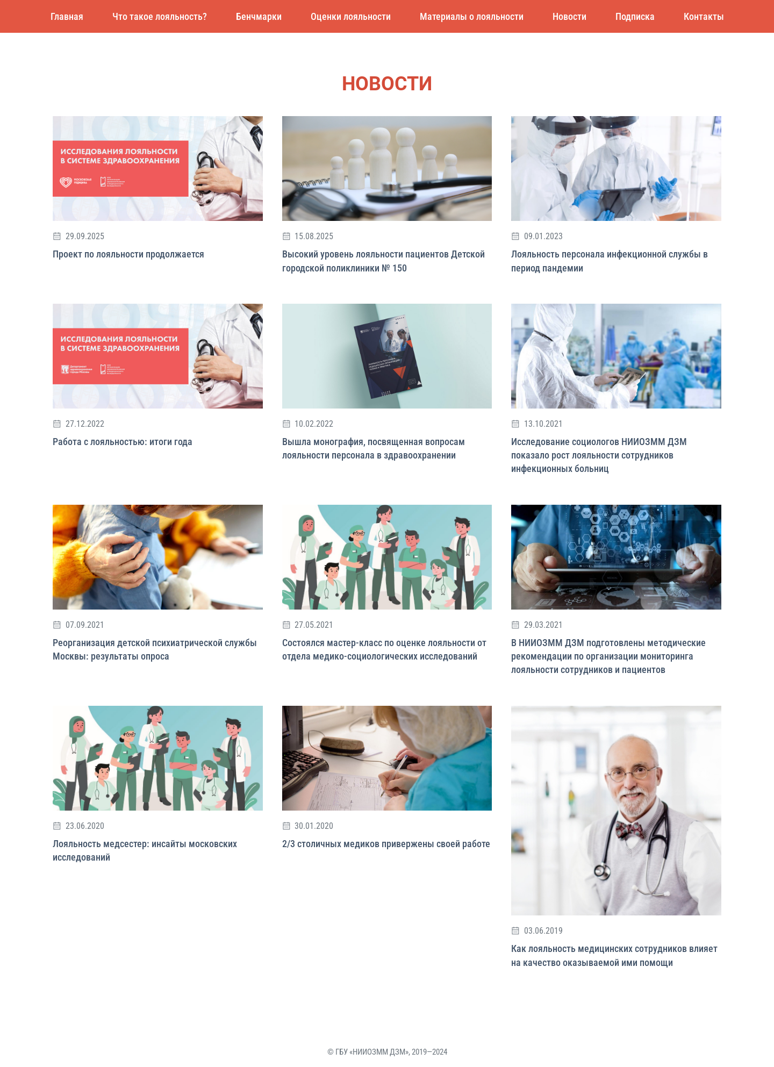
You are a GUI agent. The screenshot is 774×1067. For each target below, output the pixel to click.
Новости (569, 16)
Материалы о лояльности (472, 16)
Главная (67, 16)
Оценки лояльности (351, 16)
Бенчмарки (259, 16)
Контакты (704, 16)
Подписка (635, 16)
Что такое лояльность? (159, 16)
